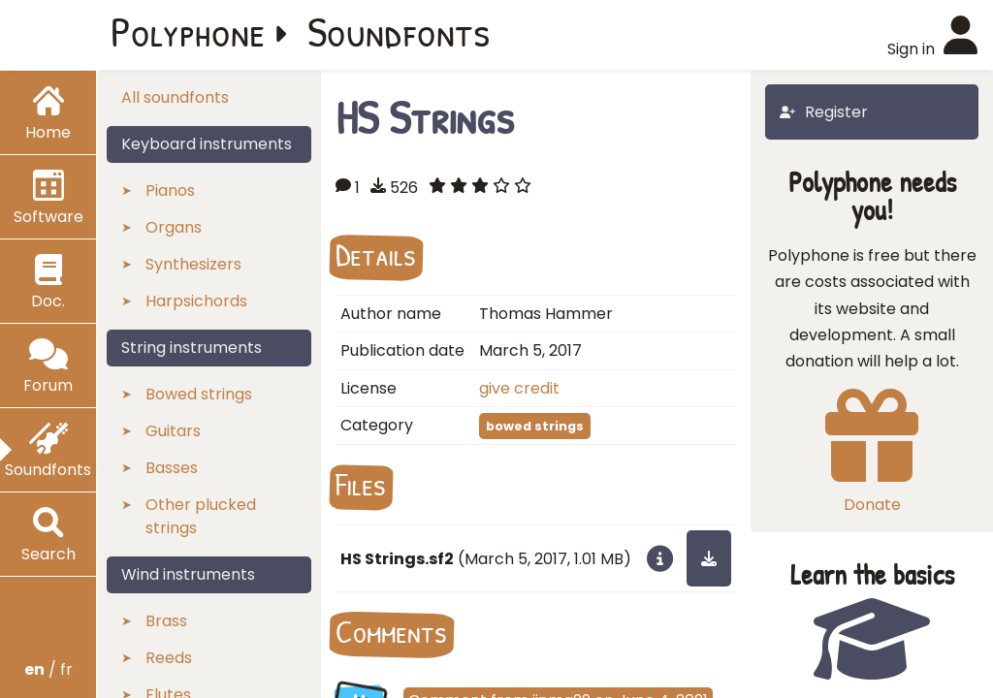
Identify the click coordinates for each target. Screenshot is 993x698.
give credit (519, 388)
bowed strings (535, 426)
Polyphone (188, 31)
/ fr (48, 669)
